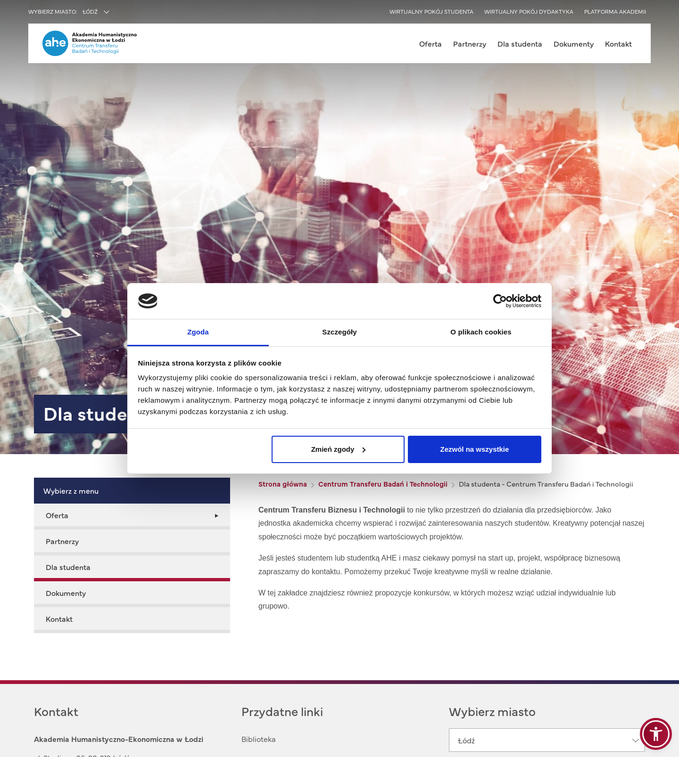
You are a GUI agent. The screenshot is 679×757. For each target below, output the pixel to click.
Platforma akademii (615, 11)
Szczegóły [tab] (339, 332)
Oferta (430, 43)
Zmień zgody (338, 449)
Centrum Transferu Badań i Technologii (382, 483)
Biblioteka (258, 738)
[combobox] (116, 12)
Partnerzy (469, 43)
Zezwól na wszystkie (474, 449)
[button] (656, 734)
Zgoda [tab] (198, 332)
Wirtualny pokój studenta (431, 11)
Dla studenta (519, 43)
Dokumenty (574, 43)
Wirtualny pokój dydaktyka (528, 11)
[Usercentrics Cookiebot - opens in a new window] (500, 301)
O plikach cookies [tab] (480, 332)
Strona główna (282, 483)
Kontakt (618, 43)
